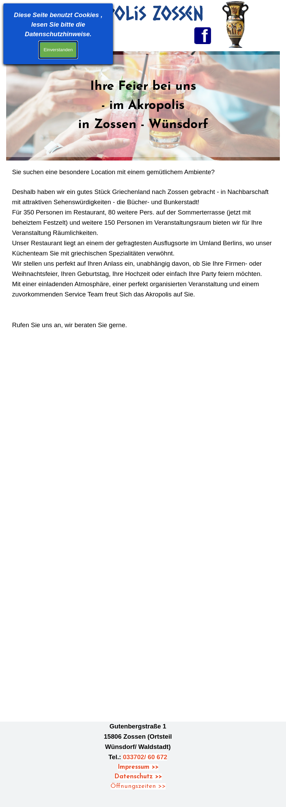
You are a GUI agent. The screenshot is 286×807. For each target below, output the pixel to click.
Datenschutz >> (138, 777)
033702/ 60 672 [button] (145, 757)
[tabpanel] (143, 106)
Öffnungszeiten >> (138, 786)
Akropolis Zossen (133, 13)
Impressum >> (138, 767)
